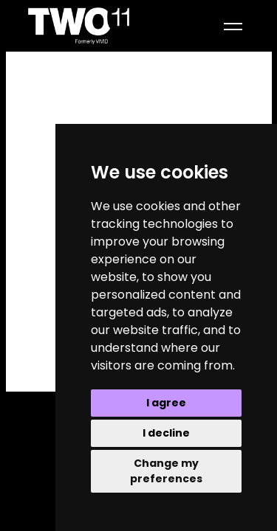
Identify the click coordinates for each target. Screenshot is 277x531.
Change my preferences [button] (166, 471)
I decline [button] (166, 433)
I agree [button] (166, 402)
